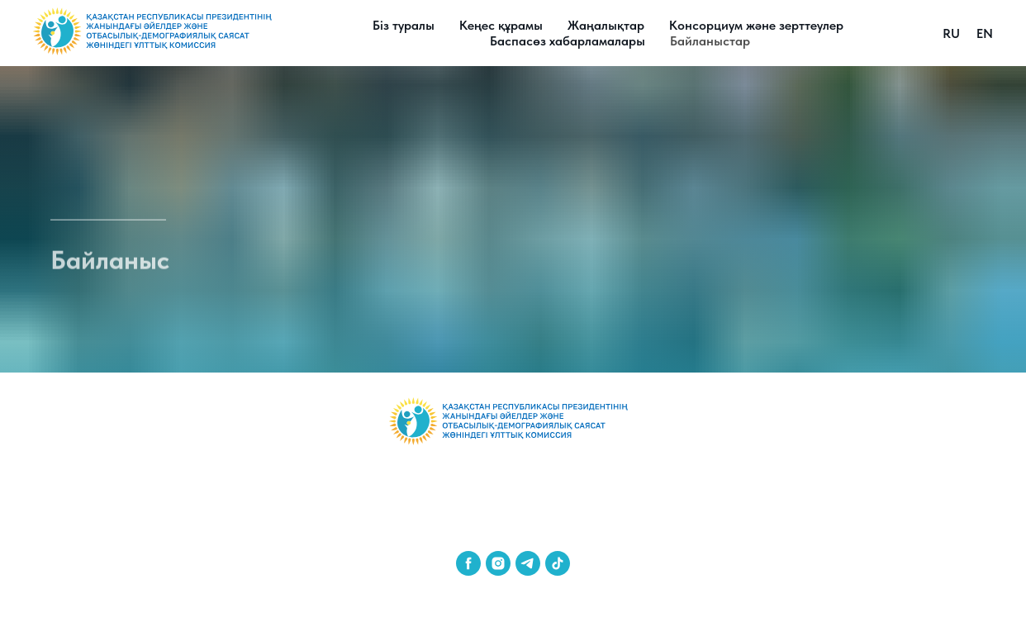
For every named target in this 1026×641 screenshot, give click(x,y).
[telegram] (527, 563)
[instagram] (498, 563)
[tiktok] (557, 563)
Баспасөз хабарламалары (567, 41)
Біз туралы (404, 25)
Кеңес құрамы (501, 25)
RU (951, 33)
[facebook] (468, 563)
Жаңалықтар (606, 25)
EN (984, 33)
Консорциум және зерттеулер (756, 25)
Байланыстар (710, 41)
